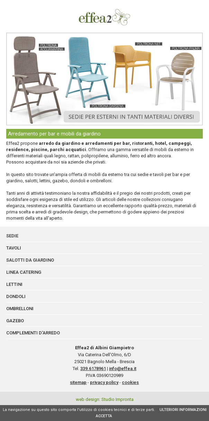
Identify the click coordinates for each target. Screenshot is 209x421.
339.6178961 (93, 368)
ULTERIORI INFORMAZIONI (183, 409)
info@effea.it (122, 368)
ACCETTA (104, 416)
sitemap (78, 382)
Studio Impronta (117, 399)
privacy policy (104, 382)
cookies (130, 382)
